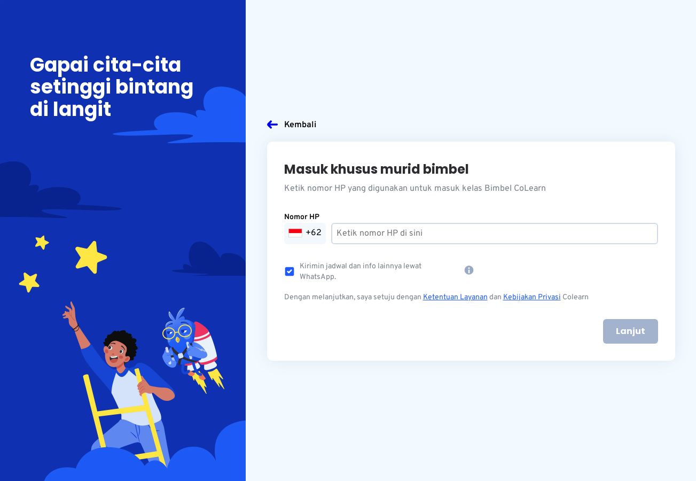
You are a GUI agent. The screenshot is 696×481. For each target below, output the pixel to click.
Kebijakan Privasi (532, 297)
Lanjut (630, 331)
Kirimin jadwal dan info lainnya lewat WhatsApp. (360, 272)
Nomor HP (301, 217)
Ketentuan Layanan (455, 297)
